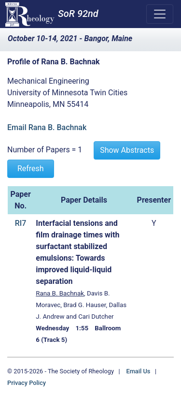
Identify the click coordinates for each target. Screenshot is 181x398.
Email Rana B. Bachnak (46, 127)
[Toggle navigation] (159, 14)
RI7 (21, 223)
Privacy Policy (26, 382)
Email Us (138, 371)
